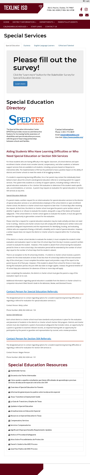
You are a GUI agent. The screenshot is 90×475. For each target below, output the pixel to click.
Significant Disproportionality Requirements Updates (30, 430)
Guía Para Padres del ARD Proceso (23, 449)
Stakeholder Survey (16, 371)
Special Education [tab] (13, 45)
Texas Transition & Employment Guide (24, 397)
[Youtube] (81, 16)
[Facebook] (81, 10)
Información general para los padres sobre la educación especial (34, 392)
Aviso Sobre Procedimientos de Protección (26, 439)
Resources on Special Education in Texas (24, 416)
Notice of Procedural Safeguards (22, 434)
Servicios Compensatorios (19, 425)
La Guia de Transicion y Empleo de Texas (25, 401)
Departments (47, 22)
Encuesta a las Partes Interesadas (22, 375)
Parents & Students (68, 22)
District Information (24, 22)
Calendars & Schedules (15, 26)
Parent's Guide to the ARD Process (23, 444)
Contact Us (51, 26)
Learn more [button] (20, 83)
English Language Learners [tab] (44, 45)
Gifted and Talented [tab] (66, 45)
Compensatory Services (18, 420)
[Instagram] (86, 10)
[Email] (87, 16)
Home (6, 22)
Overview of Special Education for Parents (25, 387)
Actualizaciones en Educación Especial (24, 411)
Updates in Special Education (20, 406)
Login (86, 1)
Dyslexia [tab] (27, 45)
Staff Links (36, 26)
